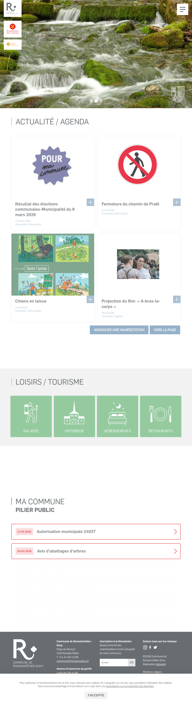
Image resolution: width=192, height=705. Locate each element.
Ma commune (40, 559)
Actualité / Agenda (52, 124)
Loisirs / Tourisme (50, 403)
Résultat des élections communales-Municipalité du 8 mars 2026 (45, 212)
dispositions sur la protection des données (130, 686)
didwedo (161, 664)
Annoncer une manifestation (119, 333)
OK (132, 662)
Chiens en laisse (30, 304)
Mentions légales (152, 671)
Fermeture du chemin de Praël (130, 206)
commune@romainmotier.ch (73, 661)
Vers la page (165, 333)
